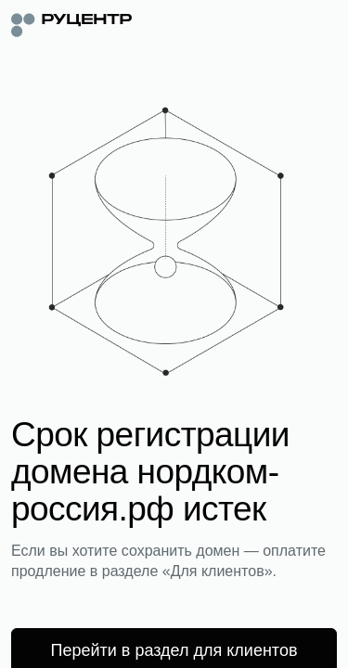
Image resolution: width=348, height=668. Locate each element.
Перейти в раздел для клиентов (174, 650)
